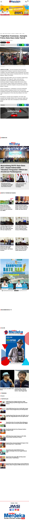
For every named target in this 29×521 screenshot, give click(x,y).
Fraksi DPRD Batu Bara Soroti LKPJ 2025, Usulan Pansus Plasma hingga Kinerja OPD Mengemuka (17, 409)
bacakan (3, 42)
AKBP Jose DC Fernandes (7, 33)
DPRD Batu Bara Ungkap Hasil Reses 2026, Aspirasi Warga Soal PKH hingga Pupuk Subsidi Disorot (16, 402)
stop (8, 42)
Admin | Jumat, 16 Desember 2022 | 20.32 (6, 40)
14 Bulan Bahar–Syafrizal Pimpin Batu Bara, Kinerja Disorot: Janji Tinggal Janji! (21, 389)
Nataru (20, 33)
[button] (27, 0)
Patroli (23, 33)
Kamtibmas (17, 33)
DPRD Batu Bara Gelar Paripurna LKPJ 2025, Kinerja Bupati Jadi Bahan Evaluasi (16, 437)
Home (1, 33)
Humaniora (13, 33)
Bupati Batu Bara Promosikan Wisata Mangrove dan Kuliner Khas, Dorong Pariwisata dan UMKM (6, 208)
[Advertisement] (14, 24)
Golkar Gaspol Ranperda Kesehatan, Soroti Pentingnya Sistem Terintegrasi (21, 185)
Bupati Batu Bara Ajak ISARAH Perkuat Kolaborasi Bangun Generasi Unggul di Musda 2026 (16, 450)
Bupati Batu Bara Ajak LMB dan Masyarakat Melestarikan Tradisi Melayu (16, 457)
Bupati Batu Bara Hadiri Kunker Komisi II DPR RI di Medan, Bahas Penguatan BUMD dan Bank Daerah (17, 464)
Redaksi (12, 503)
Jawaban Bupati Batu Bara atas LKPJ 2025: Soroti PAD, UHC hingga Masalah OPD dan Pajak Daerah (17, 416)
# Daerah (2, 395)
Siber (16, 503)
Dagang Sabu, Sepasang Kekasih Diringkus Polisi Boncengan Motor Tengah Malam (17, 444)
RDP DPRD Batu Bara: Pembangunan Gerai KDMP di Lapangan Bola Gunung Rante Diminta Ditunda (7, 185)
